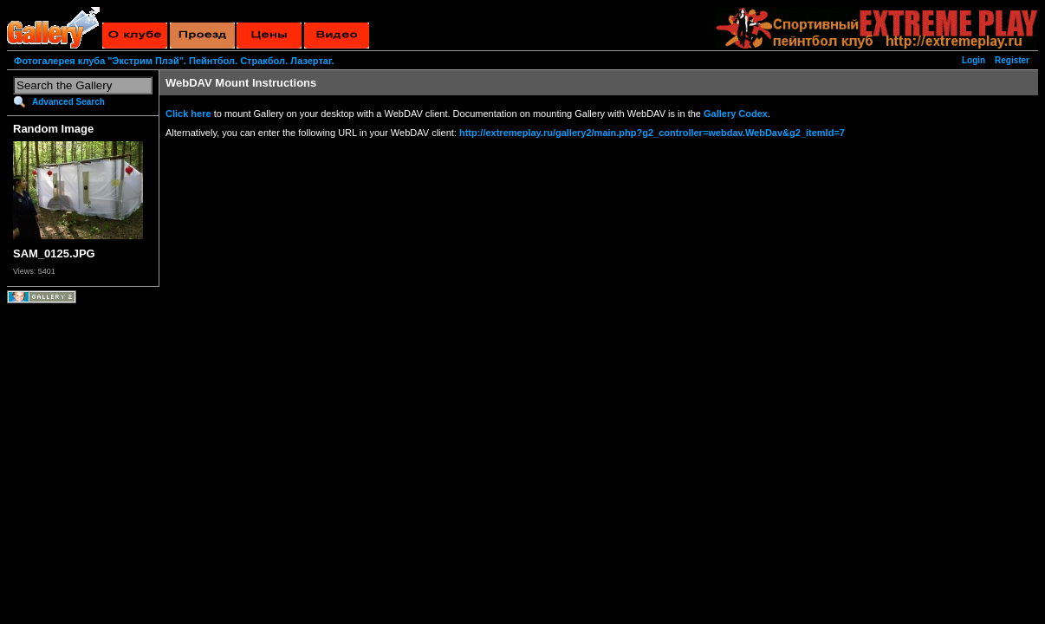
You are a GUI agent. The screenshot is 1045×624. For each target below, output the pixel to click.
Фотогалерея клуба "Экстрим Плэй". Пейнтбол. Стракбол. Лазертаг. (174, 60)
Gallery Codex (736, 113)
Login (973, 60)
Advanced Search (68, 102)
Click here (188, 113)
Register (1012, 60)
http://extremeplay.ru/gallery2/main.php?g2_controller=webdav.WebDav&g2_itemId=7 (652, 132)
